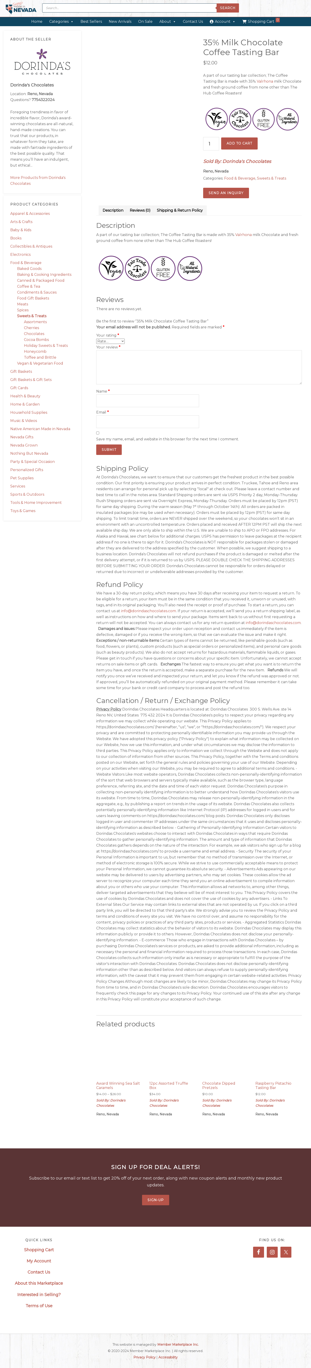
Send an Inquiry (226, 193)
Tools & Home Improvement (36, 502)
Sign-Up (156, 1200)
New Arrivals (120, 21)
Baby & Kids (20, 230)
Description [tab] (113, 210)
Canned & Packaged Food (41, 280)
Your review (108, 347)
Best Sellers (91, 21)
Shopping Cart (264, 21)
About (167, 21)
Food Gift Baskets (33, 298)
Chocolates (34, 334)
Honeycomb (35, 351)
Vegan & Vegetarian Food (40, 363)
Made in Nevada (21, 8)
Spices (23, 310)
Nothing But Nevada (29, 453)
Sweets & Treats (31, 316)
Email (102, 412)
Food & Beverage (25, 263)
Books (15, 238)
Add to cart (239, 143)
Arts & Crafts (21, 222)
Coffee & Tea (28, 286)
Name (103, 391)
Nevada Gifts (21, 437)
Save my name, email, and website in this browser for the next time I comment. (167, 439)
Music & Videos (23, 421)
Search (228, 8)
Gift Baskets (21, 371)
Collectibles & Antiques (31, 246)
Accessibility (168, 1357)
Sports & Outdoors (27, 494)
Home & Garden (25, 404)
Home (36, 21)
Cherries (31, 328)
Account (225, 21)
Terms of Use (39, 1305)
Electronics (20, 254)
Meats (22, 304)
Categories (61, 21)
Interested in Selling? (39, 1294)
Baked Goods (29, 268)
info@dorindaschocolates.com (148, 611)
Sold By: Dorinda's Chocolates (237, 161)
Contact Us (193, 21)
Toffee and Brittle (40, 357)
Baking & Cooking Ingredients (44, 274)
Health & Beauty (25, 396)
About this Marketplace (39, 1283)
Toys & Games (22, 511)
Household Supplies (28, 412)
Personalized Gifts (26, 470)
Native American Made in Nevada (40, 429)
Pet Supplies (22, 478)
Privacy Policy (144, 1357)
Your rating (107, 335)
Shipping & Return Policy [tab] (180, 210)
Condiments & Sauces (37, 292)
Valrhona (265, 81)
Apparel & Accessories (30, 213)
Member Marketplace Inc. (178, 1345)
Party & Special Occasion (32, 461)
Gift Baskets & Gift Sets (31, 380)
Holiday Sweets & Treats (46, 345)
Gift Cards (19, 388)
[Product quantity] (211, 143)
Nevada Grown (24, 445)
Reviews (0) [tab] (140, 210)
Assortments (35, 322)
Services (17, 486)
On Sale (145, 21)
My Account (39, 1261)
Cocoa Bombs (36, 340)
